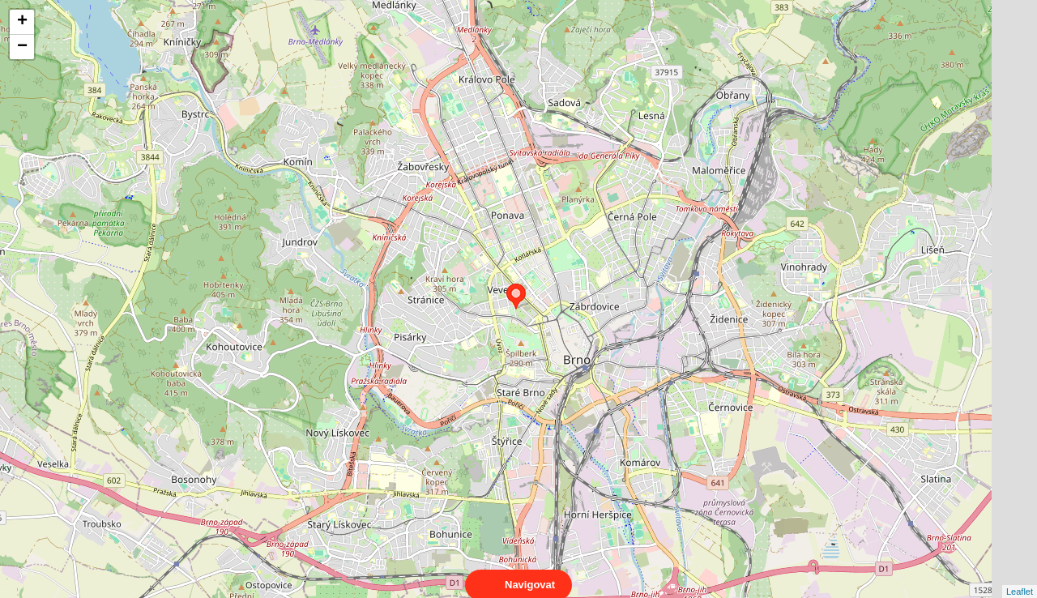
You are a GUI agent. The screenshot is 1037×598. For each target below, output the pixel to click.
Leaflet (1019, 577)
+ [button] (22, 22)
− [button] (22, 47)
